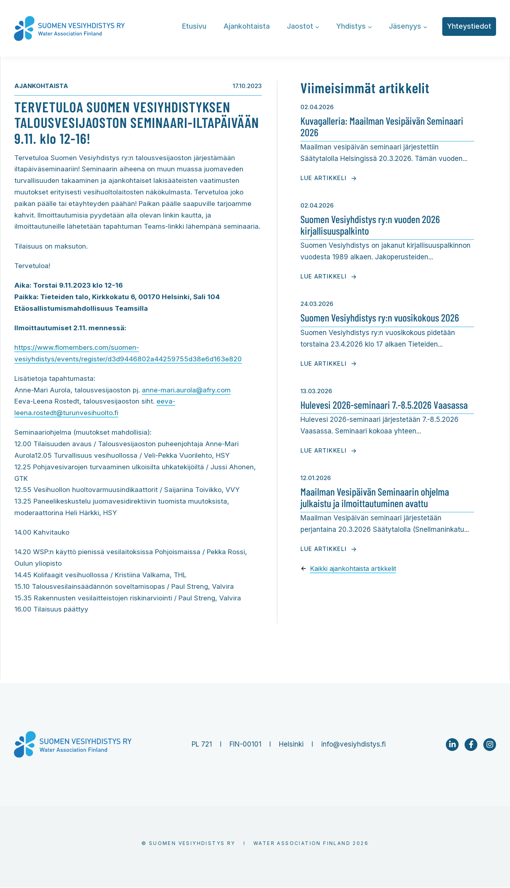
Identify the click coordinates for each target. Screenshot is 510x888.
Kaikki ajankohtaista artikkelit (354, 568)
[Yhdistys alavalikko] (370, 26)
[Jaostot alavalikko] (317, 26)
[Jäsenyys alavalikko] (425, 26)
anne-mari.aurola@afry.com (186, 390)
